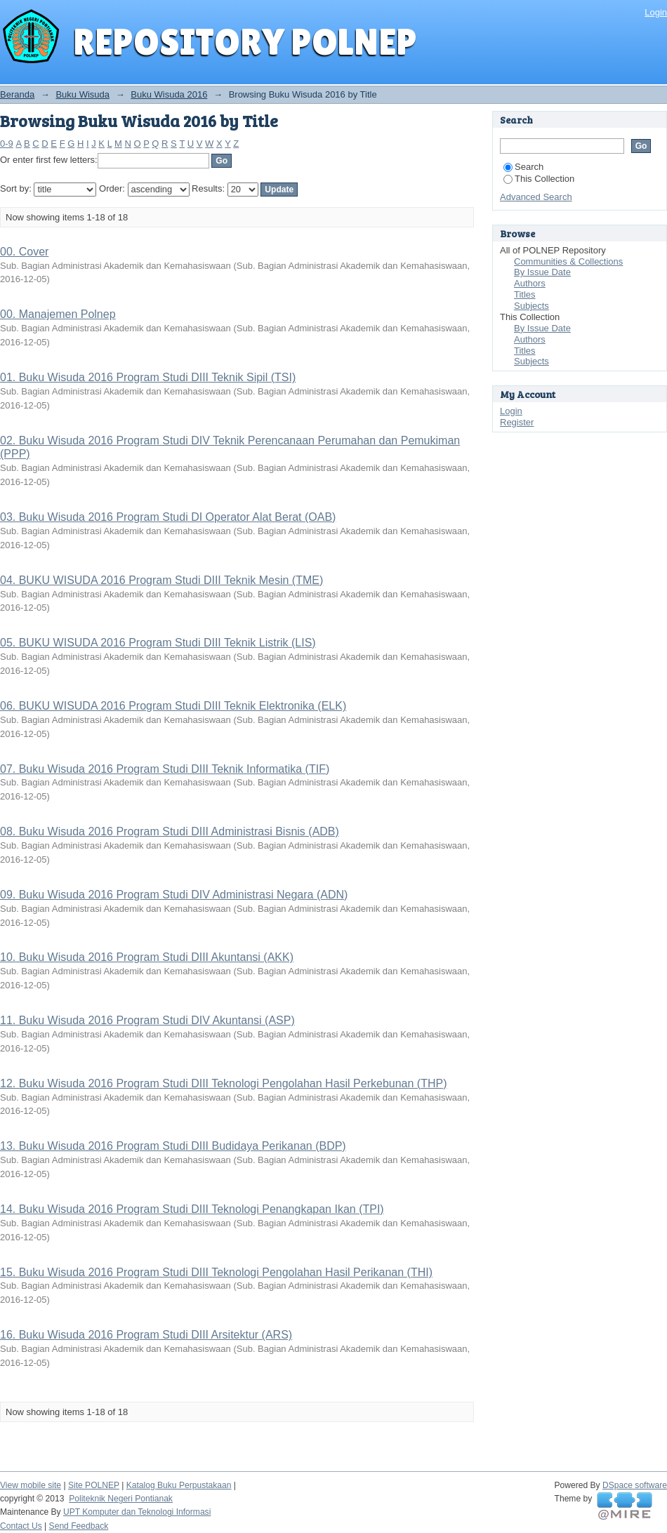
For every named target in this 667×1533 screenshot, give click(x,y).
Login (656, 12)
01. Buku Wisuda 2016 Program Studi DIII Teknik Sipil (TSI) (148, 377)
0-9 (6, 143)
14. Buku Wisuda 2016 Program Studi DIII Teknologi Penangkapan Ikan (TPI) (192, 1209)
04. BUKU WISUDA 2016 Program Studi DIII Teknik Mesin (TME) (161, 580)
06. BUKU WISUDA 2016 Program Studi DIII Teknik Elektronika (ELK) (173, 706)
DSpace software (634, 1485)
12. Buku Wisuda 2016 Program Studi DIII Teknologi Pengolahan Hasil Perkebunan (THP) (223, 1083)
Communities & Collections (568, 261)
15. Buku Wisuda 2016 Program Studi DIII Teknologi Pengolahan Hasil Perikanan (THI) (216, 1272)
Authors (530, 283)
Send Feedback (79, 1526)
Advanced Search (536, 197)
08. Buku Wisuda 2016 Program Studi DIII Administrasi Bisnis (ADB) (169, 831)
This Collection (538, 178)
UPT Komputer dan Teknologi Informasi (137, 1512)
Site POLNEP (93, 1485)
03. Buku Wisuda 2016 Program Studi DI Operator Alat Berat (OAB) (168, 517)
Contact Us (21, 1526)
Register (517, 422)
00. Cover (24, 252)
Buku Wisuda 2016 (169, 94)
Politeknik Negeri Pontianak (121, 1499)
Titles (525, 294)
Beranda (17, 94)
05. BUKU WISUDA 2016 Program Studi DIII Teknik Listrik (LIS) (158, 643)
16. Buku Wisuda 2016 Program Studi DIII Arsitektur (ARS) (146, 1335)
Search (523, 166)
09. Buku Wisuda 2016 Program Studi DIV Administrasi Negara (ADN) (174, 895)
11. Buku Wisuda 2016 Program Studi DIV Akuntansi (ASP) (147, 1020)
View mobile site (30, 1485)
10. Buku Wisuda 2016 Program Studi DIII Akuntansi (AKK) (146, 957)
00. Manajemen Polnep (58, 314)
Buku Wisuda (82, 94)
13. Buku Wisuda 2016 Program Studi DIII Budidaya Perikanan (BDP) (173, 1146)
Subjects (531, 305)
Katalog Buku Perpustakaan (179, 1485)
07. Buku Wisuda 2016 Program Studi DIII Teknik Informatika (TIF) (164, 769)
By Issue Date (542, 272)
